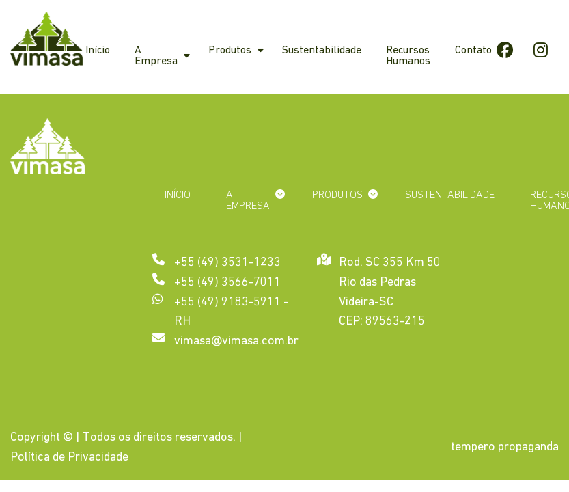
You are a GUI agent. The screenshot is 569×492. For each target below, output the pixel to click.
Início (97, 50)
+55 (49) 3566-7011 (227, 282)
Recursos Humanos (408, 56)
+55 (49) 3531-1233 (227, 262)
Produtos (229, 50)
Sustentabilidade (321, 50)
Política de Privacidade (69, 457)
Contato (473, 50)
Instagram (540, 49)
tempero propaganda (505, 447)
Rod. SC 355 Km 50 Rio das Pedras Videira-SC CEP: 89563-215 (390, 291)
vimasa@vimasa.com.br (236, 341)
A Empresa (156, 56)
